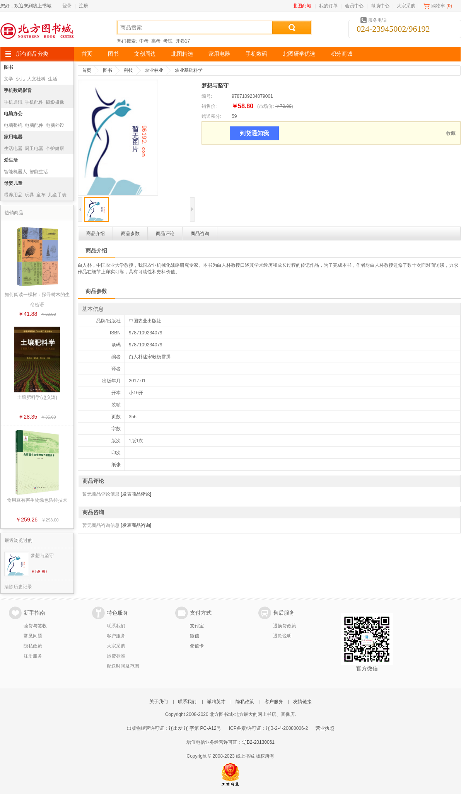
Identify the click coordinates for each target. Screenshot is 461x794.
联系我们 (116, 626)
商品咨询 (200, 233)
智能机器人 (15, 171)
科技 (128, 70)
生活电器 (13, 148)
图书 (113, 54)
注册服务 (33, 656)
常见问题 (33, 636)
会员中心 (354, 6)
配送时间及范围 (123, 666)
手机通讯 (13, 102)
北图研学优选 (299, 54)
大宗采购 (406, 6)
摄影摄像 (55, 102)
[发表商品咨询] (136, 525)
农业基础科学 (189, 70)
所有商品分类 (32, 54)
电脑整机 (13, 125)
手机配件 (34, 102)
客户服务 (116, 636)
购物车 (438, 6)
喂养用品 (13, 195)
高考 (155, 41)
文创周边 (145, 54)
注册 (83, 6)
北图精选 (182, 54)
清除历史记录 (18, 587)
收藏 (451, 133)
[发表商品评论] (136, 494)
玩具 (29, 195)
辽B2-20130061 (258, 742)
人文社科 (36, 79)
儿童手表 (57, 195)
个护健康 (55, 148)
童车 (41, 195)
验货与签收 (35, 626)
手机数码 (256, 54)
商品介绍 (95, 233)
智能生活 (38, 171)
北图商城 (302, 6)
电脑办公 (13, 113)
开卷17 (183, 41)
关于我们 (158, 701)
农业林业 (154, 70)
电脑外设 (55, 125)
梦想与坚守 (42, 555)
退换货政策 (284, 626)
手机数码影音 (18, 90)
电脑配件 (34, 125)
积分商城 (341, 54)
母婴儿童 (13, 183)
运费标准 (116, 656)
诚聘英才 (216, 701)
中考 (144, 41)
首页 (87, 54)
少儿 (20, 79)
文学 (8, 79)
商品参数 (130, 233)
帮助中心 (380, 6)
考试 (167, 41)
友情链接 (302, 701)
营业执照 (325, 728)
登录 (67, 6)
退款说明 (282, 636)
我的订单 (328, 6)
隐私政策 (33, 646)
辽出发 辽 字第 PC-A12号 (195, 728)
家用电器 (219, 54)
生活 (52, 79)
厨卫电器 (34, 148)
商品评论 (165, 233)
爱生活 (11, 160)
